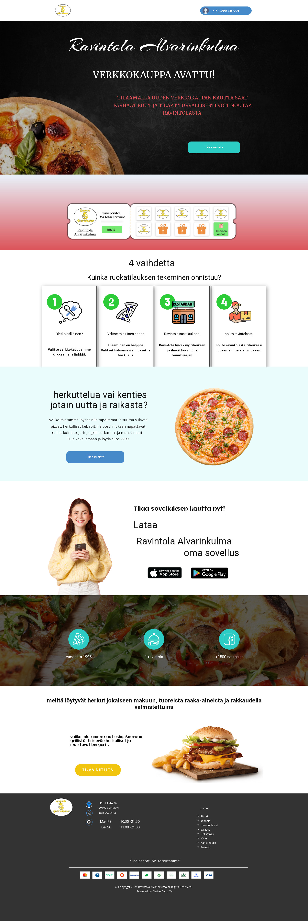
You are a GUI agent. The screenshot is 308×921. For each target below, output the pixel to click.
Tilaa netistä (214, 147)
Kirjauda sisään (226, 10)
